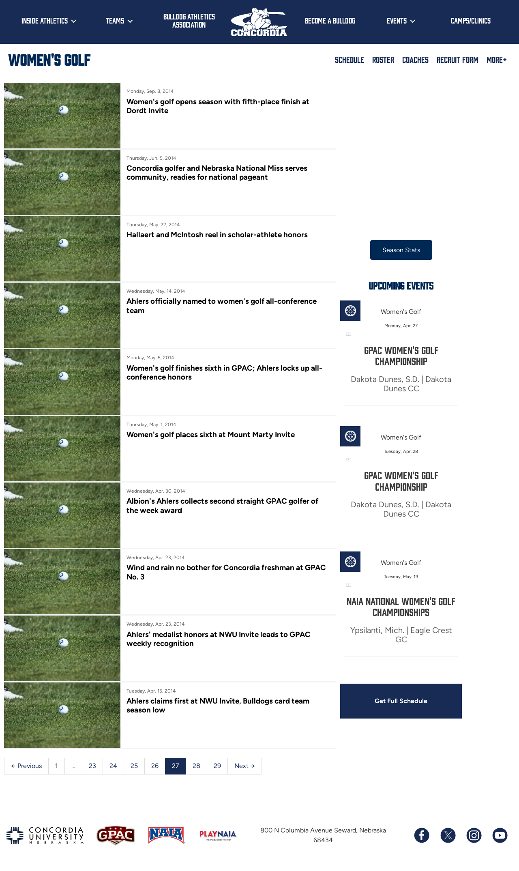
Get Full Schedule (401, 701)
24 (113, 766)
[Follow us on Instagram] (474, 835)
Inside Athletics (44, 20)
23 (92, 766)
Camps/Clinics (471, 20)
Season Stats (401, 250)
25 (134, 766)
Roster (383, 59)
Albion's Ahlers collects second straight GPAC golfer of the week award (222, 505)
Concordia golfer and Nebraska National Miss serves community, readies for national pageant (217, 172)
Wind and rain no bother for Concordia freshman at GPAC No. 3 (226, 572)
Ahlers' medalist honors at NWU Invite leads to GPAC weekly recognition (219, 639)
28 (196, 766)
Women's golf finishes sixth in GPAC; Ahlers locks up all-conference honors (224, 372)
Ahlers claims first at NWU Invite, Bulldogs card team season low (218, 705)
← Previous (26, 766)
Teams (115, 20)
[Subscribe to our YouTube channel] (500, 835)
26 (155, 766)
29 (217, 766)
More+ (497, 59)
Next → (244, 766)
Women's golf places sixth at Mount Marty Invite (211, 434)
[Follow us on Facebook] (422, 835)
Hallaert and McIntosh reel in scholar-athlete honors (217, 234)
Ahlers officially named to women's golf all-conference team (222, 305)
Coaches (415, 59)
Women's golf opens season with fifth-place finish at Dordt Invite (218, 106)
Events (397, 20)
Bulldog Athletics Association (189, 20)
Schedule (349, 59)
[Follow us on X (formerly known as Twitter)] (448, 835)
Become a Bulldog (330, 20)
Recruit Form (457, 59)
